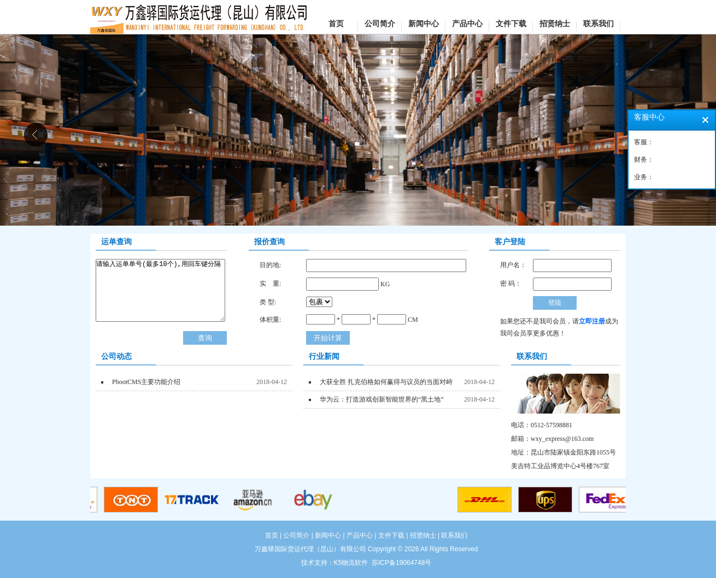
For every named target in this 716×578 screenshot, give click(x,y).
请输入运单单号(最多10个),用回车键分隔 (160, 290)
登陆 (554, 302)
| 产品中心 (358, 535)
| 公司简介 (294, 535)
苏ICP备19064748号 (401, 563)
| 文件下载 (389, 535)
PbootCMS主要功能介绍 (145, 382)
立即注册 (592, 321)
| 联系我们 (452, 535)
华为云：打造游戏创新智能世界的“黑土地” (381, 399)
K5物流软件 (351, 563)
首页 (271, 535)
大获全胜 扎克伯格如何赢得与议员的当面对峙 (385, 382)
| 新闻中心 (326, 535)
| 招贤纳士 (421, 535)
